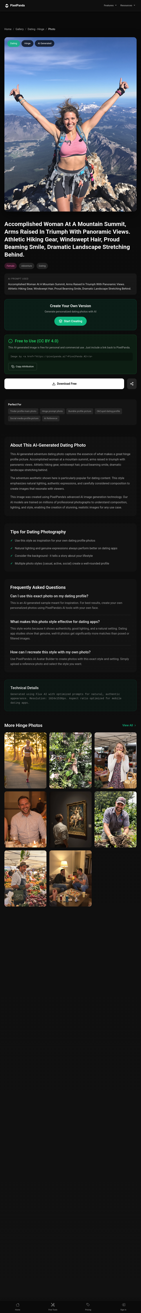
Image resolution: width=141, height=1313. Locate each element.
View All (129, 725)
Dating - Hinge (36, 29)
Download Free (64, 384)
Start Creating (70, 321)
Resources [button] (126, 5)
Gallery (20, 29)
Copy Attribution (22, 366)
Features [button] (109, 5)
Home (8, 29)
